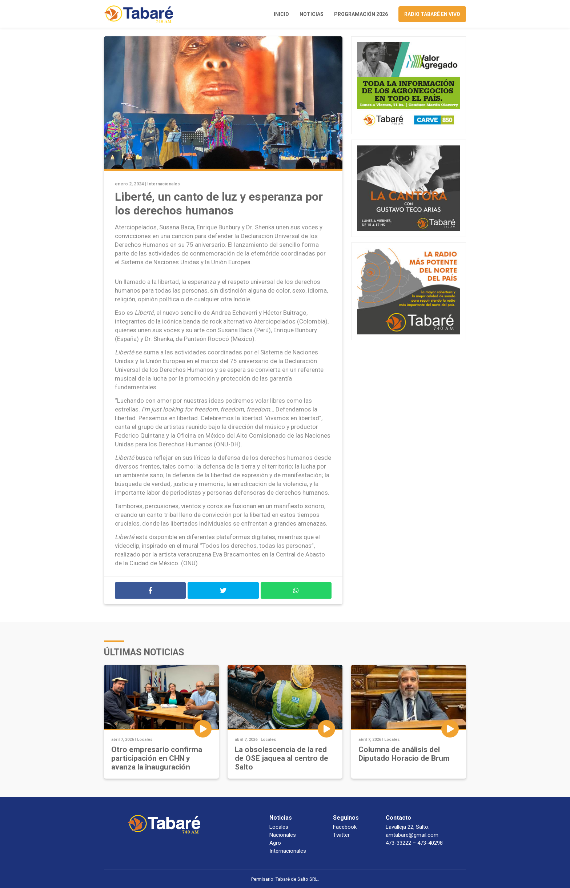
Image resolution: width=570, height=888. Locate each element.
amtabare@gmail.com (412, 835)
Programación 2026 (361, 14)
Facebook (345, 827)
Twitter (341, 835)
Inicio (281, 14)
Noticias (312, 14)
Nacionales (282, 835)
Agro (275, 843)
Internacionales (163, 183)
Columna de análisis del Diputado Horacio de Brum (404, 754)
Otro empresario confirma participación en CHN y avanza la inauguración (156, 758)
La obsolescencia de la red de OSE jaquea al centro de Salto (281, 758)
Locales (145, 739)
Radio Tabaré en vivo (432, 14)
